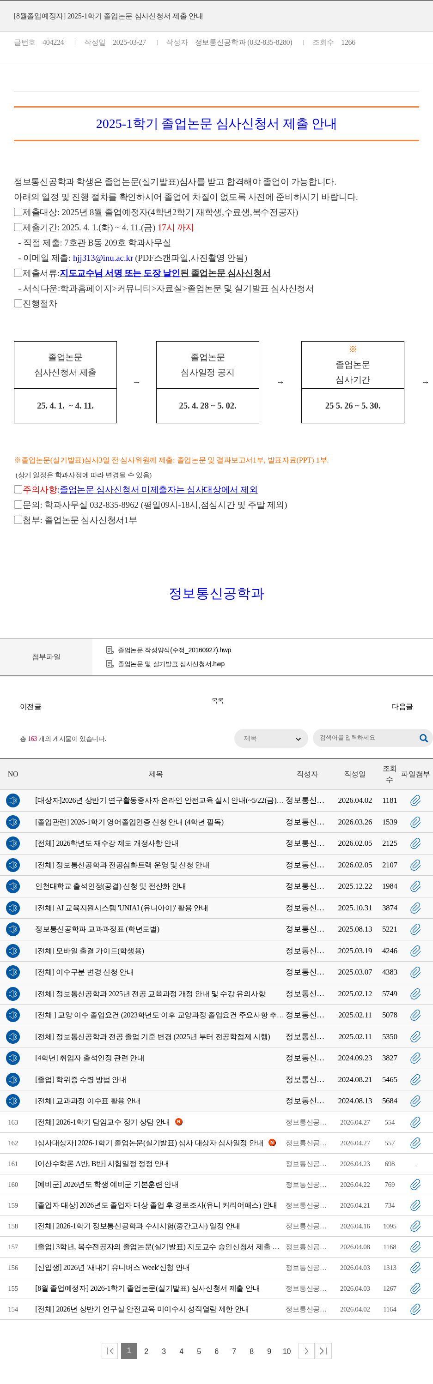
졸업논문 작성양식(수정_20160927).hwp (174, 650)
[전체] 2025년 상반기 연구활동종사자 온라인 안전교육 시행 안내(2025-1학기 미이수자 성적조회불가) (424, 706)
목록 (218, 700)
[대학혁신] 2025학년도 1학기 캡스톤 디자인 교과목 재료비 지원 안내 (9, 706)
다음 (307, 1351)
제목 (250, 738)
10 (287, 1351)
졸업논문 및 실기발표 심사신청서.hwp (171, 664)
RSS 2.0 (7, 739)
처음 (110, 1351)
